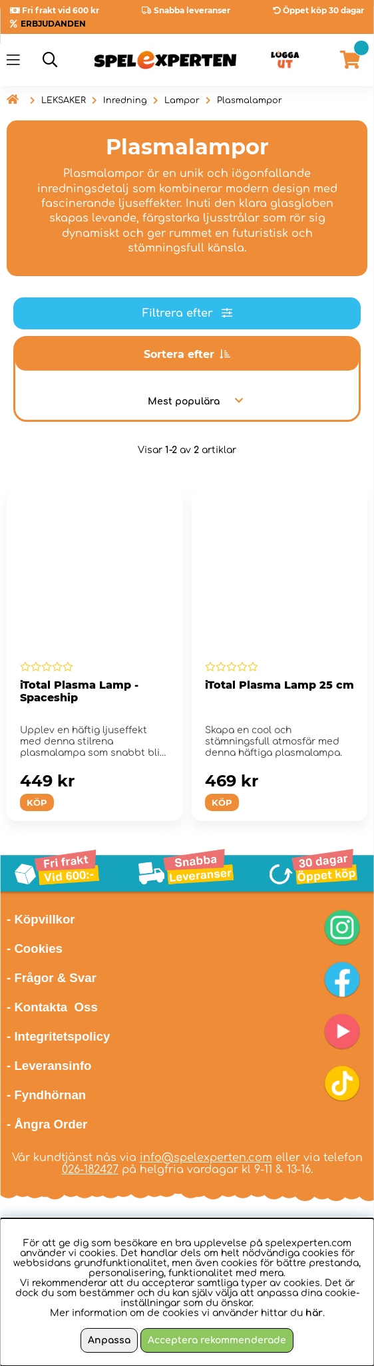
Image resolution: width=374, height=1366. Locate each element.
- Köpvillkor (41, 919)
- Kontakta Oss (52, 1007)
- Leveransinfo (49, 1066)
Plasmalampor (249, 100)
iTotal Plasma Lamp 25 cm (279, 685)
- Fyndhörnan (46, 1095)
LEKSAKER (63, 100)
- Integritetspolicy (58, 1036)
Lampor (182, 100)
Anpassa (109, 1340)
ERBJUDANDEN (53, 24)
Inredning (125, 100)
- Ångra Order (47, 1124)
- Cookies (35, 948)
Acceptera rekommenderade (217, 1340)
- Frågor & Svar (51, 978)
